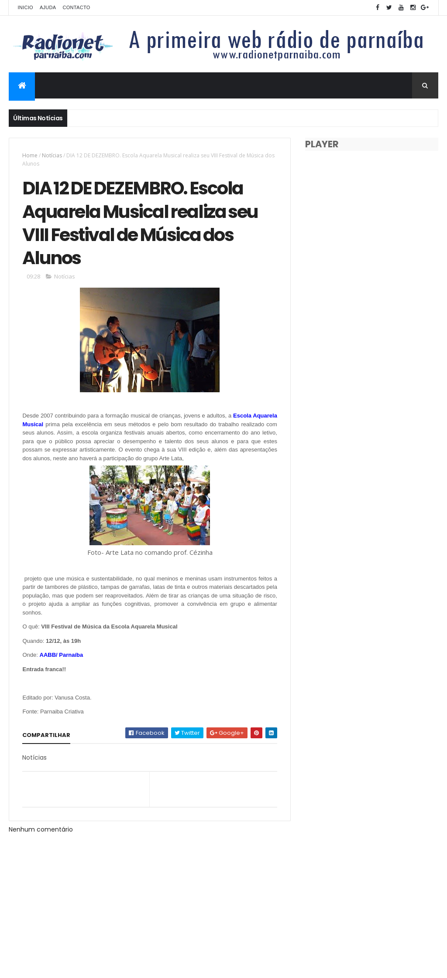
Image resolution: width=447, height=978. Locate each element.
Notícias (52, 155)
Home (30, 155)
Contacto (76, 7)
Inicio (25, 7)
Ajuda (48, 7)
